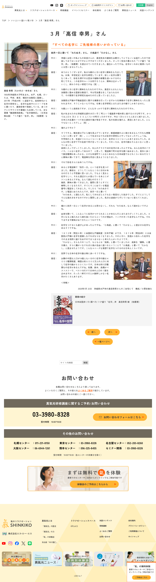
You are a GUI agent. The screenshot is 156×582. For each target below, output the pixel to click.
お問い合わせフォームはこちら (122, 417)
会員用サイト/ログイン (103, 5)
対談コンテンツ (147, 10)
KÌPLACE (74, 526)
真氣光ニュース (129, 10)
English (150, 5)
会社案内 (97, 10)
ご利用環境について (136, 531)
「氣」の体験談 (48, 537)
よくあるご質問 (111, 10)
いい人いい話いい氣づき (22, 20)
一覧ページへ (103, 341)
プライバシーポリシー (137, 526)
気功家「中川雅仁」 (50, 542)
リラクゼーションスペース (42, 10)
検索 (85, 362)
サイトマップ (133, 536)
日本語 (140, 5)
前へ (94, 331)
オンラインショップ (78, 5)
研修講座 (64, 10)
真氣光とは (20, 10)
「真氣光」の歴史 (49, 526)
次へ (111, 331)
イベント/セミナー (80, 10)
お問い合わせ (126, 5)
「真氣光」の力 (48, 531)
